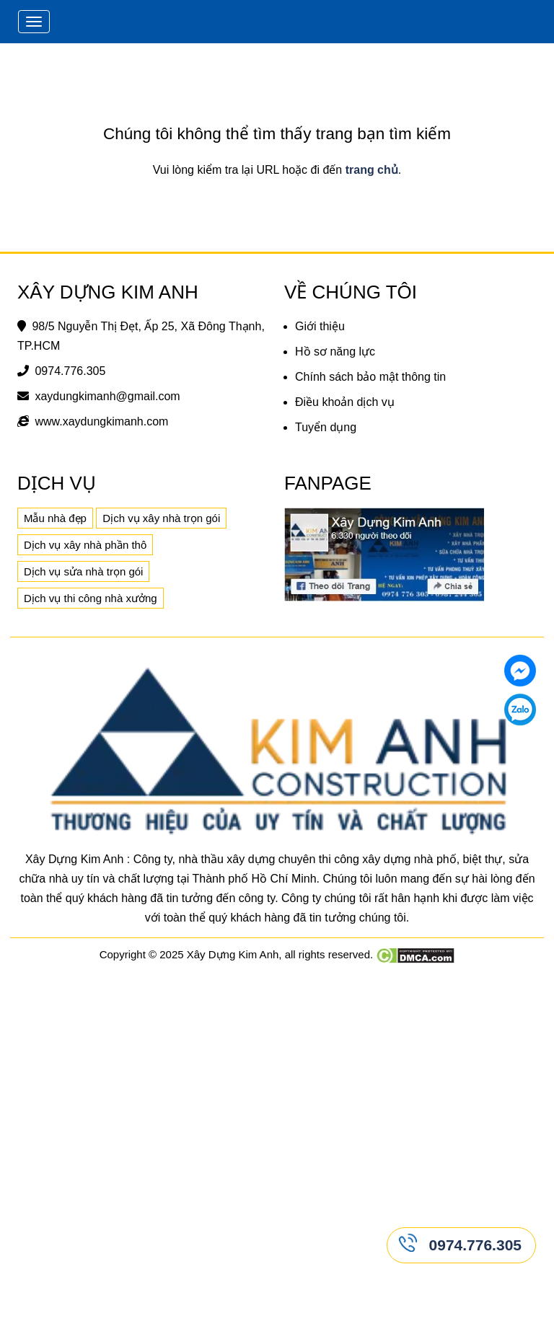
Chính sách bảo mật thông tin (370, 377)
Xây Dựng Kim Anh (233, 954)
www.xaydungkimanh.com (101, 421)
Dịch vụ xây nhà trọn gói (161, 518)
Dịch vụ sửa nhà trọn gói (83, 571)
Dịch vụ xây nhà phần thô (85, 545)
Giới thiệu (320, 326)
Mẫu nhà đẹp (55, 518)
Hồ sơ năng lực (335, 351)
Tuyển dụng (325, 427)
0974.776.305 (70, 371)
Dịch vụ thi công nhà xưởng (90, 598)
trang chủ (372, 170)
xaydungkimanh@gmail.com (107, 396)
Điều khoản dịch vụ (345, 402)
